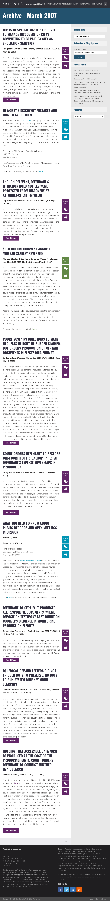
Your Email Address (80, 50)
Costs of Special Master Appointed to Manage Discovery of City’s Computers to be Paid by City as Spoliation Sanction (30, 36)
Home (38, 4)
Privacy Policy (93, 899)
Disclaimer (103, 899)
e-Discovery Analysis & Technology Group (60, 4)
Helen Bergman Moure (30, 560)
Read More (11, 99)
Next (66, 841)
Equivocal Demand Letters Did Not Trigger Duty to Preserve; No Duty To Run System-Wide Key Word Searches (30, 677)
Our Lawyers (85, 4)
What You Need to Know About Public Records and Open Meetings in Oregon (30, 528)
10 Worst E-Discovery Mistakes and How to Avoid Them (30, 112)
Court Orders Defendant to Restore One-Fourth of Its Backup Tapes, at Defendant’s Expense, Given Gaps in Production (31, 460)
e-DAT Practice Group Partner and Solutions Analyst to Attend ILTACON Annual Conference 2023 (89, 84)
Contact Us (97, 4)
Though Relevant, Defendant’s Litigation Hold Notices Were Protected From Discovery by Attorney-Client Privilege (26, 188)
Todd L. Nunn (25, 120)
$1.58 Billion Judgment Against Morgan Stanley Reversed (26, 251)
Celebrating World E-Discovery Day (86, 79)
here (41, 171)
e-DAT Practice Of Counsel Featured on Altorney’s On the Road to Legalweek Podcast (88, 73)
